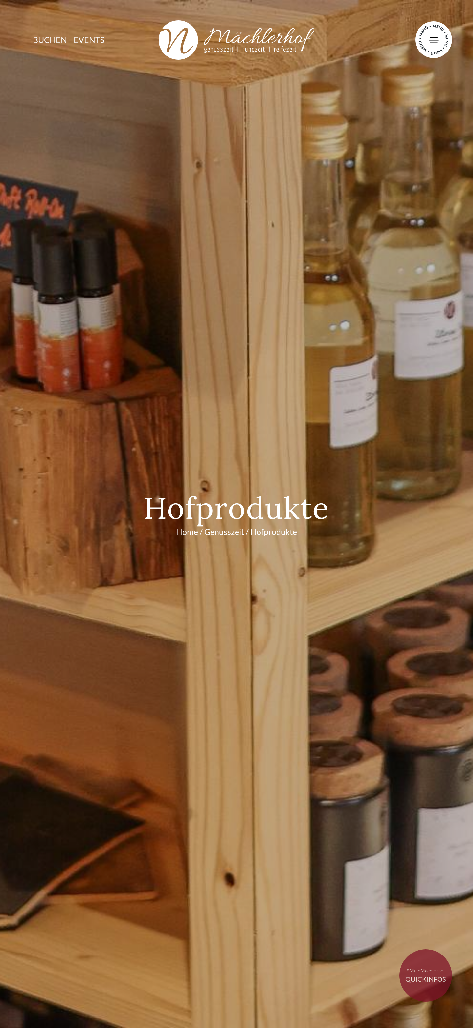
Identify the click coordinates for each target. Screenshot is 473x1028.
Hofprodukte (273, 531)
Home (187, 531)
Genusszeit (224, 531)
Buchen (50, 40)
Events (89, 40)
